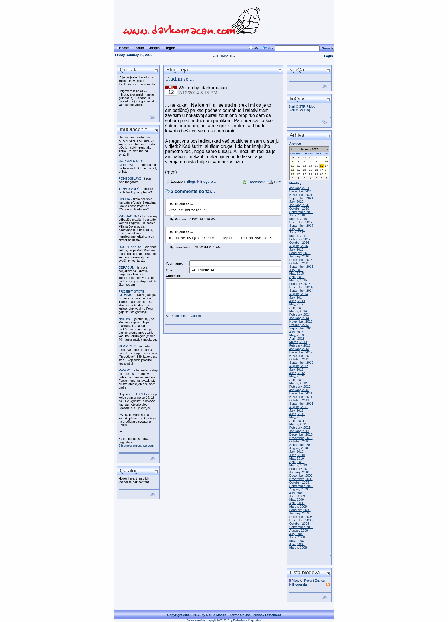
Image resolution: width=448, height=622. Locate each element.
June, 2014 (297, 301)
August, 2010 (298, 448)
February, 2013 (300, 345)
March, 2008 (298, 547)
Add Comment (176, 317)
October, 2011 (299, 400)
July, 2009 (296, 492)
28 (292, 157)
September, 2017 (301, 225)
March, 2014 (298, 311)
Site (270, 48)
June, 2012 (297, 373)
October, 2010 (299, 441)
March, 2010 (298, 465)
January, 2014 (299, 318)
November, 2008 (301, 520)
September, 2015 (301, 266)
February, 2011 (300, 427)
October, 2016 (299, 242)
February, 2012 (300, 386)
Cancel (196, 317)
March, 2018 (298, 218)
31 (310, 157)
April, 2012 (297, 379)
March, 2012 (298, 383)
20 (304, 169)
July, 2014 (296, 297)
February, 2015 (300, 283)
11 (292, 165)
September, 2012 (301, 362)
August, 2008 (298, 530)
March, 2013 (298, 342)
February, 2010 (300, 468)
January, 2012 (299, 390)
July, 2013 (296, 331)
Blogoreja (208, 181)
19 (298, 169)
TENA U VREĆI (129, 188)
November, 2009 (301, 479)
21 (310, 169)
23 (321, 170)
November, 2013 (301, 321)
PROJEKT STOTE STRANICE (131, 293)
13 (304, 165)
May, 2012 (296, 376)
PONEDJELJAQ (130, 178)
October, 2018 (299, 208)
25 (292, 174)
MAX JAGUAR (129, 216)
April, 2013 (297, 338)
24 (326, 169)
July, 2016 (296, 249)
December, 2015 (301, 259)
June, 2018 (297, 215)
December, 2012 (301, 352)
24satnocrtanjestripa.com (136, 445)
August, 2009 (298, 489)
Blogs (191, 181)
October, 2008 (299, 523)
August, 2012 (298, 366)
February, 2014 (300, 314)
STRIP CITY (127, 346)
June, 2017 (297, 232)
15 (316, 165)
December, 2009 (301, 475)
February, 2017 (300, 239)
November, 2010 (301, 438)
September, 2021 (301, 198)
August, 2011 (298, 407)
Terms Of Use (240, 615)
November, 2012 (301, 355)
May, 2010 (296, 458)
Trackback (256, 182)
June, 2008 (297, 537)
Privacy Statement (267, 615)
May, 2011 (296, 417)
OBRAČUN (126, 267)
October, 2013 (299, 325)
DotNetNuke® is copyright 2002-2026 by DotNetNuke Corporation (224, 620)
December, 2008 (301, 516)
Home (223, 56)
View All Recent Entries (308, 580)
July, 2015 (296, 270)
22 (316, 169)
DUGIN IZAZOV (130, 247)
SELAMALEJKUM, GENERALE (132, 163)
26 (298, 174)
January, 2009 (299, 513)
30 (304, 157)
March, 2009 (298, 506)
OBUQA (124, 199)
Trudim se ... (179, 79)
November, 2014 (301, 287)
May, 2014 (296, 304)
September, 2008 (301, 527)
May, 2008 (296, 540)
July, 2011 (296, 410)
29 (298, 157)
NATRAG (125, 319)
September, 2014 (301, 290)
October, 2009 (299, 482)
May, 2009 (296, 499)
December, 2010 (301, 434)
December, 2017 (301, 222)
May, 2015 (296, 273)
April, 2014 (297, 307)
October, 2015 (299, 263)
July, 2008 (296, 534)
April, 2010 (297, 462)
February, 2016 (300, 253)
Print (277, 182)
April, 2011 (297, 420)
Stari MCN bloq (299, 110)
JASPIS (139, 394)
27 (304, 174)
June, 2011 (297, 414)
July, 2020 (296, 201)
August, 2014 (298, 294)
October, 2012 (299, 359)
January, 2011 (299, 431)
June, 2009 (297, 496)
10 (326, 161)
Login (328, 56)
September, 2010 (301, 444)
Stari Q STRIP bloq (302, 106)
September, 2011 (301, 403)
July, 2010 (296, 451)
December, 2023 (301, 191)
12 (298, 165)
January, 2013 (299, 349)
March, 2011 (298, 424)
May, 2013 (296, 335)
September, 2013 (301, 328)
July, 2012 (296, 369)
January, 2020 (299, 205)
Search (327, 48)
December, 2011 (301, 393)
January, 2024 (299, 188)
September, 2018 (301, 212)
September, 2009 (301, 486)
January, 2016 (299, 256)
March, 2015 (298, 280)
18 (292, 169)
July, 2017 (296, 229)
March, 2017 (298, 235)
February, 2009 (300, 510)
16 (321, 165)
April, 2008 (297, 544)
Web (257, 48)
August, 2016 (298, 246)
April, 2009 (297, 503)
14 (310, 165)
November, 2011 (301, 396)
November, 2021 (301, 194)
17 (326, 165)
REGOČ (124, 370)
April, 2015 (297, 277)
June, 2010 (297, 455)
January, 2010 (299, 472)
